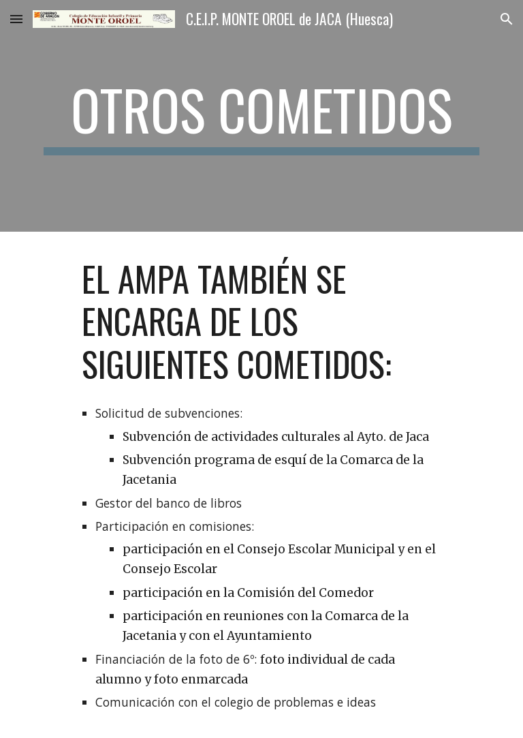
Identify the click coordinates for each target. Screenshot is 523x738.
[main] (261, 116)
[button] (16, 18)
